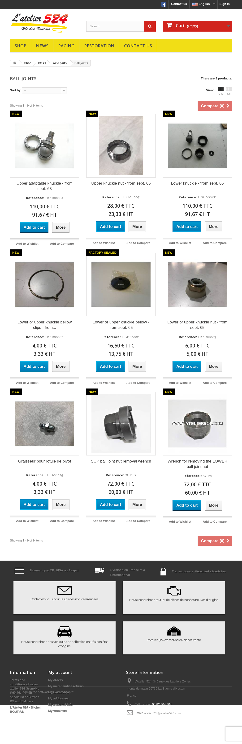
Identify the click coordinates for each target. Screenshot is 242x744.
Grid (221, 91)
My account (60, 672)
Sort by (15, 90)
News (42, 46)
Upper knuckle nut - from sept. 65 (121, 183)
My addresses (58, 698)
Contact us (179, 4)
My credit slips (58, 692)
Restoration (99, 46)
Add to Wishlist (27, 243)
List (229, 91)
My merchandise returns (66, 686)
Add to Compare (62, 243)
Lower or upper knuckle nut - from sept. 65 (197, 325)
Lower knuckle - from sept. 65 (197, 183)
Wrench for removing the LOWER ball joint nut (197, 464)
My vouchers (57, 710)
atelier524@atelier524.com (162, 713)
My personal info (60, 704)
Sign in (225, 4)
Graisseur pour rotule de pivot (44, 461)
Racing (66, 46)
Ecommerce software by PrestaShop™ (47, 731)
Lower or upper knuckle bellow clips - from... (44, 325)
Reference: (35, 198)
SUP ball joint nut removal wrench (121, 461)
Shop (20, 46)
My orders (55, 680)
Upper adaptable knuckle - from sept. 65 (45, 186)
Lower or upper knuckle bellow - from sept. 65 (121, 325)
